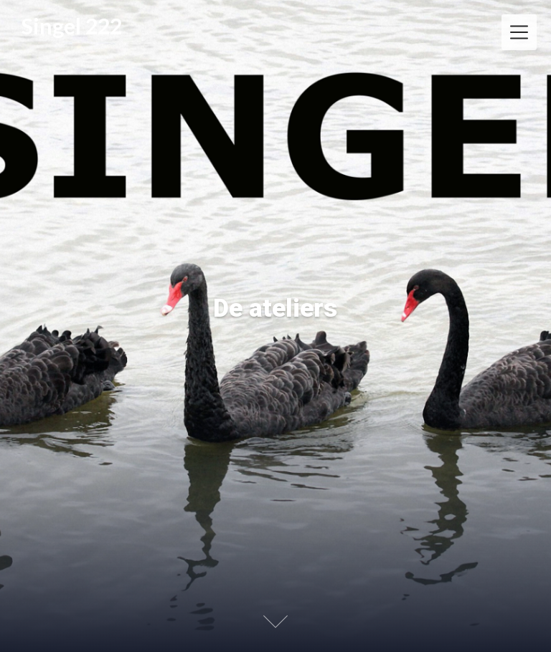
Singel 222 (72, 26)
